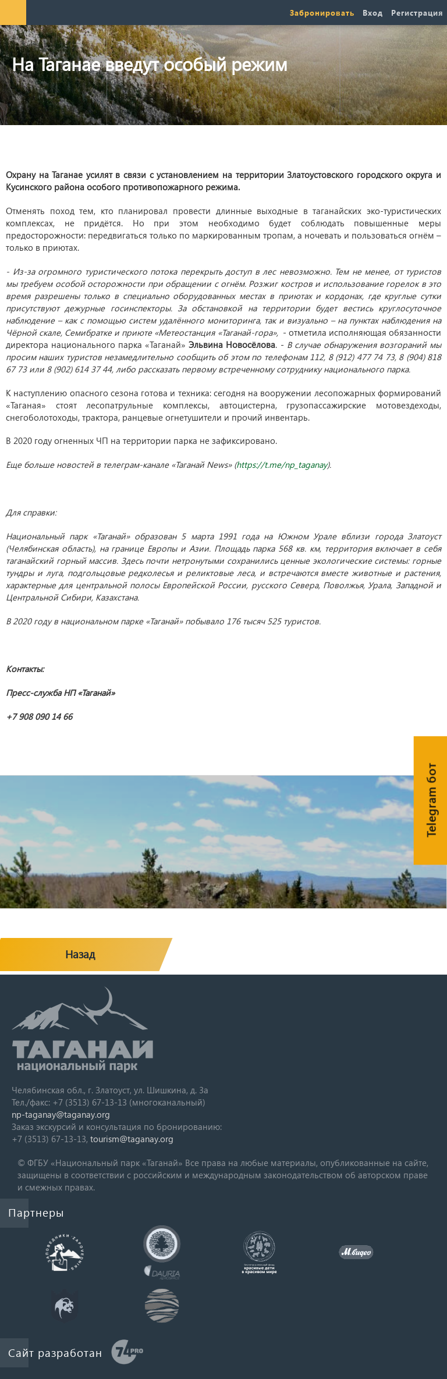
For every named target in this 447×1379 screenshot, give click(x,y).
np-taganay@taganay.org (61, 1114)
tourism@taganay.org (131, 1139)
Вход (373, 12)
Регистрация (417, 12)
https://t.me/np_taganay (281, 464)
